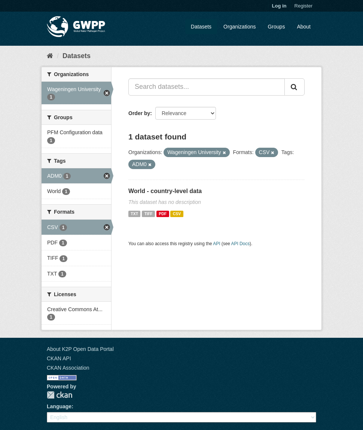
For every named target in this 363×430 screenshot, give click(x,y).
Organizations (239, 27)
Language (59, 406)
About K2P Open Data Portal (80, 349)
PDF (163, 213)
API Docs (240, 243)
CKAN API (59, 358)
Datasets (201, 27)
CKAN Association (68, 368)
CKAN (59, 395)
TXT (134, 213)
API (216, 243)
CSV (177, 213)
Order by (139, 113)
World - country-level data (165, 191)
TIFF (148, 213)
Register (303, 6)
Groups (276, 27)
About (304, 27)
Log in (279, 6)
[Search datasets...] (206, 87)
